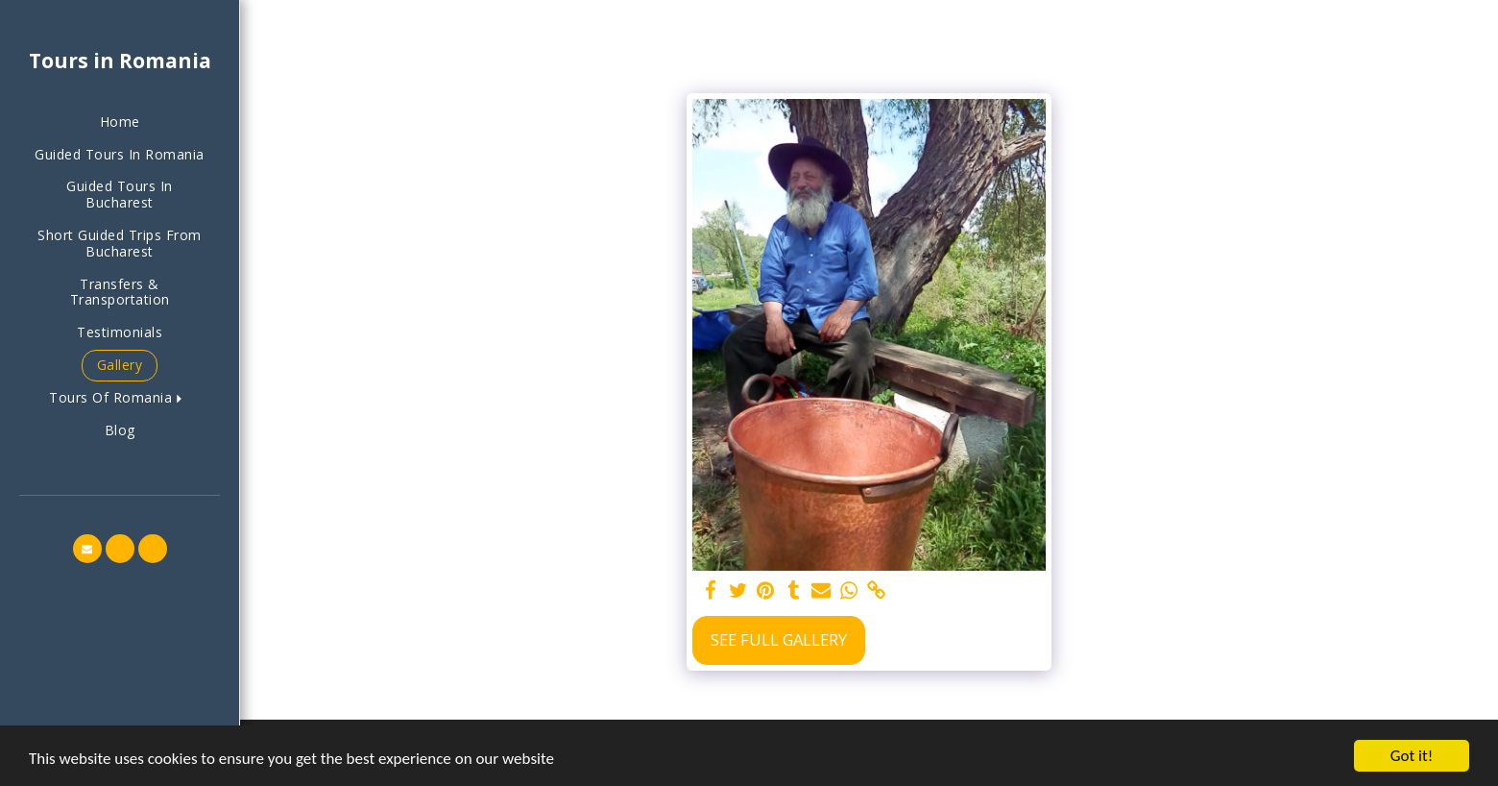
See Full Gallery (779, 639)
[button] (119, 398)
